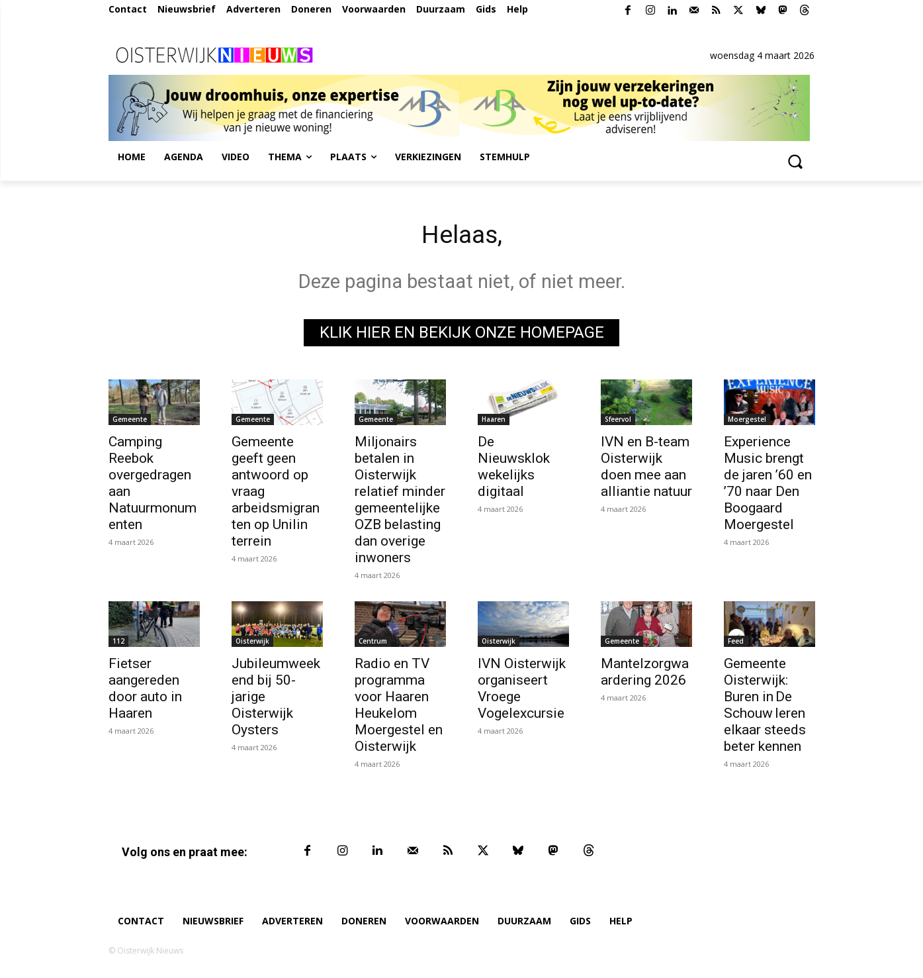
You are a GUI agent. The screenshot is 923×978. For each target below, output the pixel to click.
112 (118, 643)
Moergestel (747, 421)
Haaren (493, 421)
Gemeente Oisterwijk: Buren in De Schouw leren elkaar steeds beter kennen (765, 707)
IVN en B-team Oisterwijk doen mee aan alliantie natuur (646, 468)
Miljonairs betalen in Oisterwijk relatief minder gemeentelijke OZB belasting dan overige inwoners (400, 501)
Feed (736, 643)
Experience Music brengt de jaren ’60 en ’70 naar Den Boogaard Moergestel (768, 485)
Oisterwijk (252, 643)
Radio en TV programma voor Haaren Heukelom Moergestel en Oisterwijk (399, 707)
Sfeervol (618, 421)
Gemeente (129, 421)
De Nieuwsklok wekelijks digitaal (514, 468)
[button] (795, 161)
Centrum (373, 643)
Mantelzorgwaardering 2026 (645, 674)
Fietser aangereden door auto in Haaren (145, 690)
